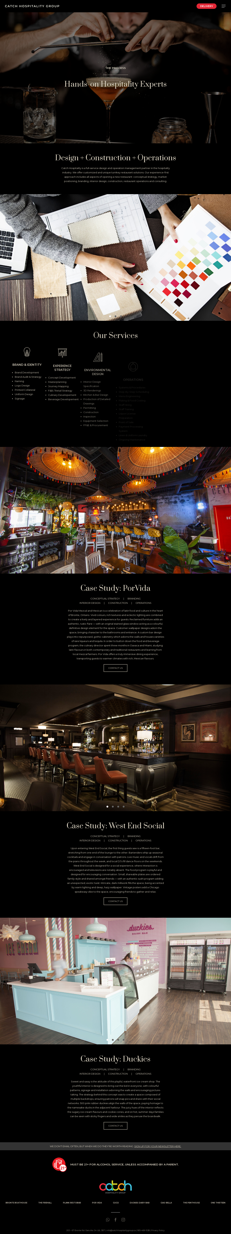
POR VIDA (97, 1203)
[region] (115, 257)
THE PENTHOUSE (191, 1203)
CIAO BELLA (166, 1203)
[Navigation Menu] (224, 6)
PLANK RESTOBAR (72, 1203)
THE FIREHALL (45, 1203)
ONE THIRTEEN (218, 1203)
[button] (110, 316)
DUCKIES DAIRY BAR (140, 1203)
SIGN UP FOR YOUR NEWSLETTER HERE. (157, 1146)
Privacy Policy (158, 1230)
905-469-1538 (143, 1230)
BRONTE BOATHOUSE (16, 1203)
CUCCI (116, 1203)
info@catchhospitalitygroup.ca (121, 1230)
